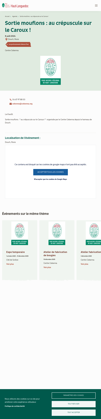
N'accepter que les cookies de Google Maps (50, 179)
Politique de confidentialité (15, 406)
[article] (19, 249)
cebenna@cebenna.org (22, 104)
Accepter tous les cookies (50, 172)
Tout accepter (73, 412)
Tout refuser (73, 404)
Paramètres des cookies (73, 395)
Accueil (7, 16)
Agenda (14, 16)
